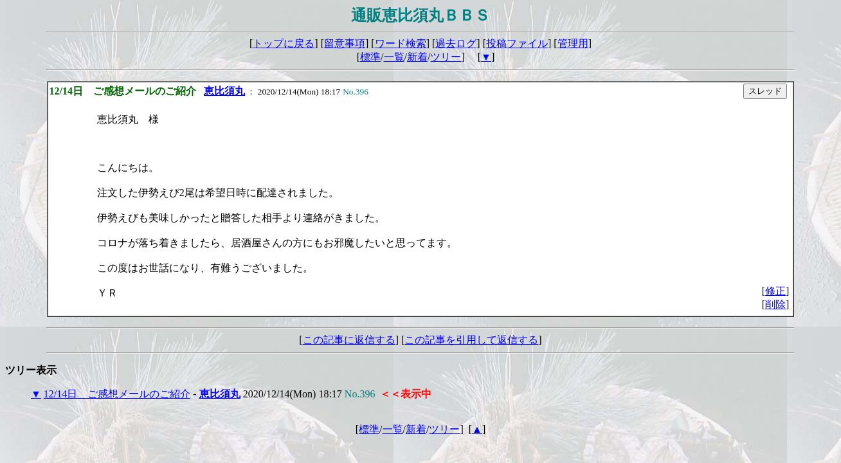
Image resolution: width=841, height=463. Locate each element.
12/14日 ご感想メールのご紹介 (117, 393)
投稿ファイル (517, 43)
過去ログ (455, 43)
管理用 (572, 43)
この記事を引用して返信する (471, 339)
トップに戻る (283, 43)
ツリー (445, 56)
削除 (775, 304)
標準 (370, 56)
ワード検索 (400, 43)
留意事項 (344, 43)
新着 (417, 56)
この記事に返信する (349, 339)
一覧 (394, 56)
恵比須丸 (224, 91)
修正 (775, 291)
